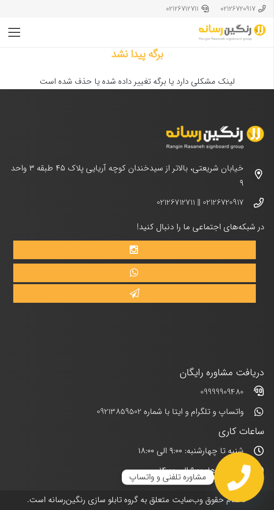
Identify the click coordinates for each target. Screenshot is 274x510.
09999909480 (222, 392)
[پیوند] (232, 32)
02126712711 (176, 202)
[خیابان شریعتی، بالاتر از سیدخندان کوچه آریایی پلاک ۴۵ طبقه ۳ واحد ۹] (254, 176)
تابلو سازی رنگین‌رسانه (85, 500)
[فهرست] (14, 32)
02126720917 (223, 202)
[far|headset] (254, 392)
